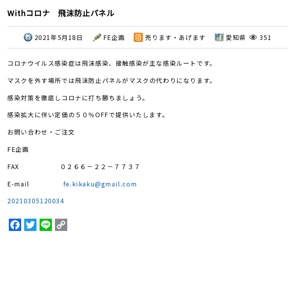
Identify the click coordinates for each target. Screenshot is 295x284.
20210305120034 (35, 200)
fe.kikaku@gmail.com (100, 183)
